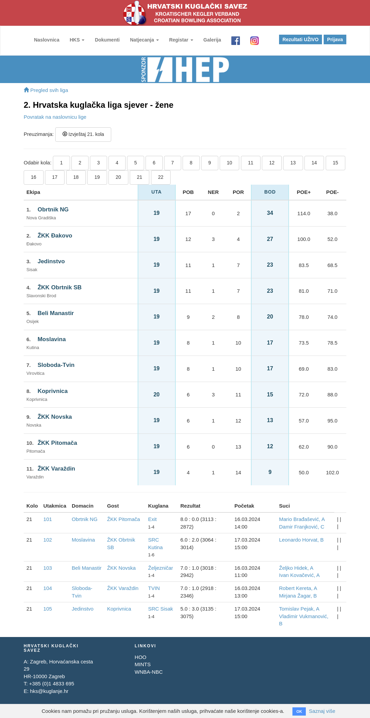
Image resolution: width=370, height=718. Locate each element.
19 (97, 177)
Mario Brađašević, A (302, 519)
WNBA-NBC (149, 672)
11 (251, 162)
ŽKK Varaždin (56, 468)
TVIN (154, 588)
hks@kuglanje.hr (49, 691)
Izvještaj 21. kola (83, 134)
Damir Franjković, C (301, 527)
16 (33, 177)
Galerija (212, 40)
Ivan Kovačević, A (299, 575)
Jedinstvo (51, 261)
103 (47, 568)
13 (293, 162)
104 (47, 588)
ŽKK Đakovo (54, 235)
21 (139, 177)
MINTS (143, 664)
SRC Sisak (160, 609)
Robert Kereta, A (298, 588)
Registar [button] (181, 40)
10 (229, 162)
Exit (152, 519)
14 (314, 162)
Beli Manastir (55, 313)
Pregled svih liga (46, 90)
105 (47, 609)
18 (76, 177)
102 (47, 540)
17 (55, 177)
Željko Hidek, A (296, 568)
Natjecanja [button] (144, 40)
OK (299, 711)
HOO (140, 657)
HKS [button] (77, 40)
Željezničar (160, 568)
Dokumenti (107, 40)
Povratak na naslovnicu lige (55, 117)
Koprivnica (52, 391)
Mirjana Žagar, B (298, 596)
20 (118, 177)
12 (272, 162)
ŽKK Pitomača (57, 443)
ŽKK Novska (54, 417)
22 (161, 177)
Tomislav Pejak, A (299, 609)
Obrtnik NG (53, 209)
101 (47, 519)
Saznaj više (322, 711)
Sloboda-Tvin (55, 365)
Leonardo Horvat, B (301, 540)
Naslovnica (46, 40)
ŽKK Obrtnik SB (59, 287)
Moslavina (51, 339)
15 (335, 162)
